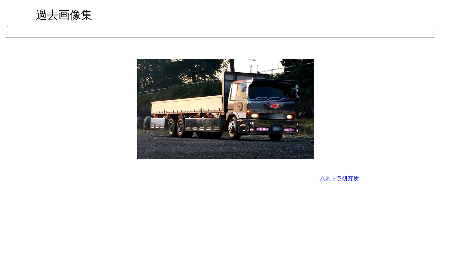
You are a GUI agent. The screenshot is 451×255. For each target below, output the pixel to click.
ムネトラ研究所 (339, 178)
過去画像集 (64, 14)
